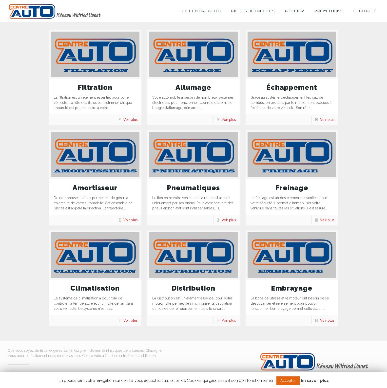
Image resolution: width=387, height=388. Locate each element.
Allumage (193, 87)
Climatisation (95, 288)
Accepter (288, 381)
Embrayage (291, 288)
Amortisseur (95, 188)
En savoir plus (315, 380)
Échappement (291, 87)
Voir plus (130, 120)
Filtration (95, 87)
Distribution (193, 288)
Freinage (291, 188)
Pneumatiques (193, 188)
